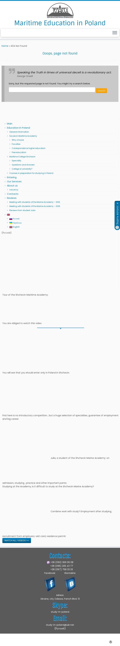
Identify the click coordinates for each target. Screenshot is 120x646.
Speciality (16, 160)
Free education (19, 152)
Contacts (12, 193)
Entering (12, 177)
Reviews (12, 198)
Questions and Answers (23, 164)
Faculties (16, 144)
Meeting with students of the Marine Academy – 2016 (34, 202)
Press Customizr (82, 642)
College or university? (22, 168)
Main (9, 123)
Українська (15, 222)
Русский (14, 218)
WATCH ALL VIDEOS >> (16, 540)
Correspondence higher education (28, 148)
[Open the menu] (114, 33)
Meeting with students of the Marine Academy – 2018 (34, 206)
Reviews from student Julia (22, 210)
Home (5, 46)
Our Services (14, 181)
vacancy (13, 189)
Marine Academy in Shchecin (36, 642)
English (14, 227)
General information (19, 131)
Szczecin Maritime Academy (23, 136)
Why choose (18, 140)
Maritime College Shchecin (22, 156)
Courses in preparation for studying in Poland (31, 173)
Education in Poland (18, 127)
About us (12, 185)
